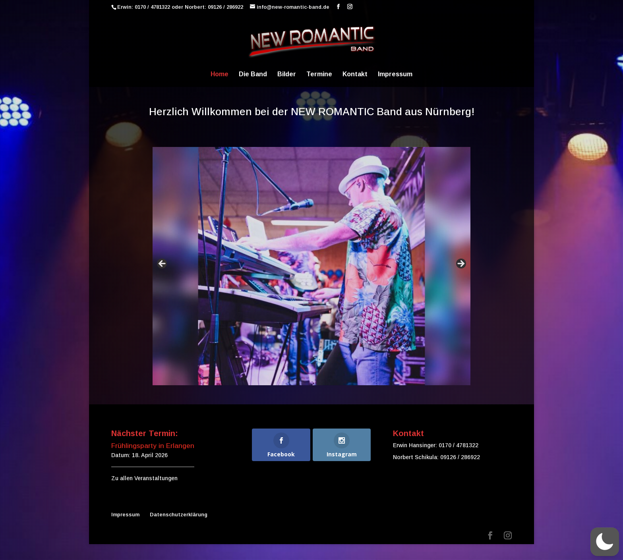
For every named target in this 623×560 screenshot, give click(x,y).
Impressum (395, 74)
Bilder (286, 74)
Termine (319, 74)
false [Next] (460, 264)
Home (219, 74)
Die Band (253, 74)
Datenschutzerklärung (178, 515)
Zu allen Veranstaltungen (144, 478)
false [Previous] (162, 264)
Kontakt (355, 74)
